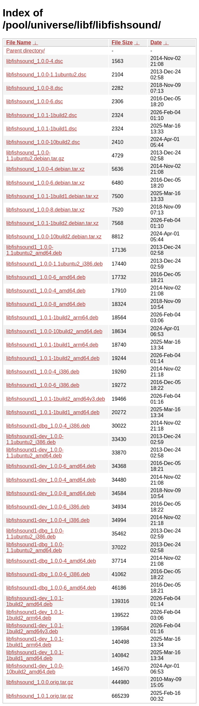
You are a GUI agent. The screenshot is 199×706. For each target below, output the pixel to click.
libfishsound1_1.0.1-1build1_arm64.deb (52, 345)
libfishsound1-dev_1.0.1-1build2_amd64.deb (34, 601)
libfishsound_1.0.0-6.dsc (34, 101)
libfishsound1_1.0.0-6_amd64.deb (45, 277)
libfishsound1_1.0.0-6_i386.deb (42, 385)
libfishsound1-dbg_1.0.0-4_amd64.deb (51, 561)
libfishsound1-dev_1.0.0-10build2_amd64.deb (34, 669)
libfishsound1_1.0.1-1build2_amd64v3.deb (55, 399)
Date (156, 42)
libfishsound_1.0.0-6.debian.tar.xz (45, 183)
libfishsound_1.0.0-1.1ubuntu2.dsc (46, 74)
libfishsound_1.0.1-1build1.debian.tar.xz (52, 196)
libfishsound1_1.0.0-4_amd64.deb (45, 290)
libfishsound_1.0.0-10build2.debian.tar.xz (53, 236)
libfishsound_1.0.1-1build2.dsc (41, 115)
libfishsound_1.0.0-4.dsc (34, 61)
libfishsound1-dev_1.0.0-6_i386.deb (48, 507)
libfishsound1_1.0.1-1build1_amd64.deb (53, 412)
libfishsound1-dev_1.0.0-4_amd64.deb (51, 480)
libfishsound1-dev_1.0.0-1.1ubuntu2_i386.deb (34, 439)
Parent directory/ (25, 50)
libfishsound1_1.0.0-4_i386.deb (42, 371)
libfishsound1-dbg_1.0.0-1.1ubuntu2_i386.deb (35, 533)
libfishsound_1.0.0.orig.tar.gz (39, 682)
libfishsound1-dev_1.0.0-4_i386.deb (48, 520)
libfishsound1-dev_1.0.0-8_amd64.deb (51, 493)
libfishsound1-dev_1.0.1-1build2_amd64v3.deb (34, 628)
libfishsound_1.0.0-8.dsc (34, 88)
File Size (122, 42)
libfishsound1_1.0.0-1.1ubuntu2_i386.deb (54, 264)
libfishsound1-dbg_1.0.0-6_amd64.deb (51, 588)
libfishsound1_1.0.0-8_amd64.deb (45, 304)
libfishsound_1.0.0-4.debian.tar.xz (45, 169)
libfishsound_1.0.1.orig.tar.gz (39, 696)
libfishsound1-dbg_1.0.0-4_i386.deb (48, 426)
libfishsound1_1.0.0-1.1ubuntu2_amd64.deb (34, 250)
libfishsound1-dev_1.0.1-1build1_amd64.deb (34, 655)
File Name (18, 42)
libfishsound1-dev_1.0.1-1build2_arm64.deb (34, 615)
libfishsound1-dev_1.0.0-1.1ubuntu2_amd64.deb (34, 452)
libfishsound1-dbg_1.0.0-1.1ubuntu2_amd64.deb (35, 547)
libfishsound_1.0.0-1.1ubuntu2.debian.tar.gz (35, 155)
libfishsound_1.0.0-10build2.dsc (43, 142)
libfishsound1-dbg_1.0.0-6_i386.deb (48, 574)
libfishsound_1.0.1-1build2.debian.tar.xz (52, 223)
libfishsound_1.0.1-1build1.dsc (41, 128)
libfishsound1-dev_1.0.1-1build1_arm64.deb (34, 642)
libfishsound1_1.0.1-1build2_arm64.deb (52, 317)
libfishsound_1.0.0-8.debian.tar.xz (45, 209)
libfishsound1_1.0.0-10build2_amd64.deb (54, 331)
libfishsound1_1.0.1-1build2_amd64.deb (53, 358)
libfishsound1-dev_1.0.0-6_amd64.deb (51, 466)
